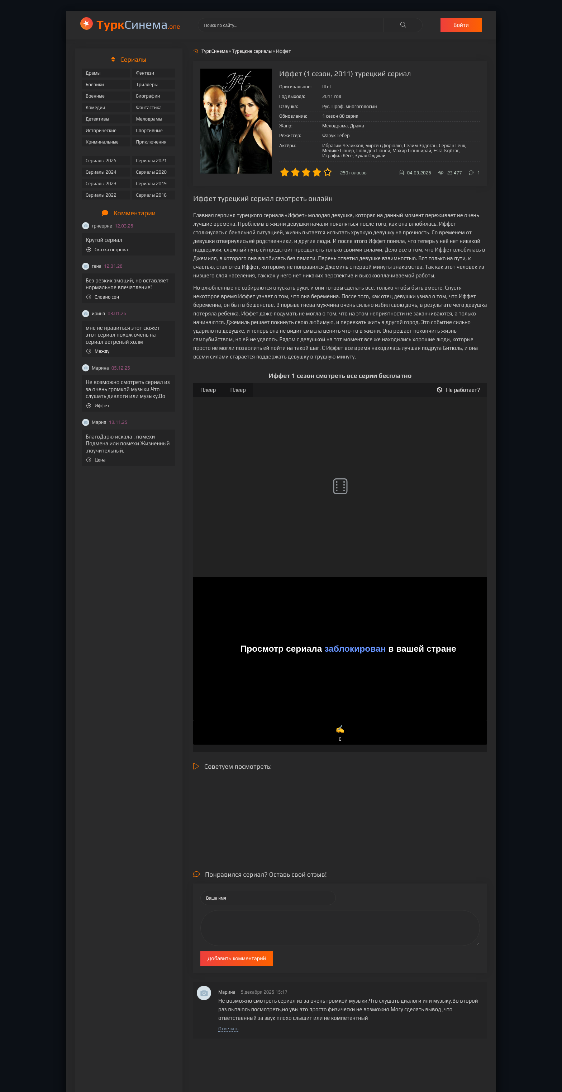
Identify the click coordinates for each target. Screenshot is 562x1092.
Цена (95, 460)
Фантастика (149, 107)
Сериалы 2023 (101, 183)
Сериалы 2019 (151, 183)
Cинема (138, 24)
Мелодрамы (149, 119)
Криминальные (102, 142)
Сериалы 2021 (151, 160)
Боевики (95, 84)
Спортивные (149, 130)
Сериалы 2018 (151, 195)
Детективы (97, 119)
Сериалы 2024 (101, 172)
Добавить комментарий (237, 958)
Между (97, 351)
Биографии (148, 96)
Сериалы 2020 (151, 172)
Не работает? (458, 390)
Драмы (93, 73)
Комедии (95, 107)
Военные (95, 96)
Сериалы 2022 (101, 195)
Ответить (228, 1028)
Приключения (151, 142)
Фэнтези (145, 73)
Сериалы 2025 (101, 160)
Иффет (97, 405)
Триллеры (147, 84)
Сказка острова (107, 249)
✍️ (340, 734)
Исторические (101, 130)
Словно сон (102, 297)
